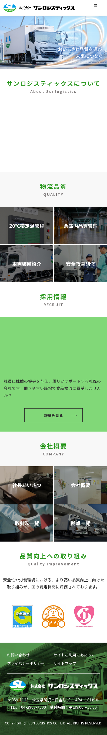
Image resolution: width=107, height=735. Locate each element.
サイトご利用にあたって (74, 655)
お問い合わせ (18, 655)
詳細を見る (53, 151)
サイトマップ (65, 663)
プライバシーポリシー (26, 663)
